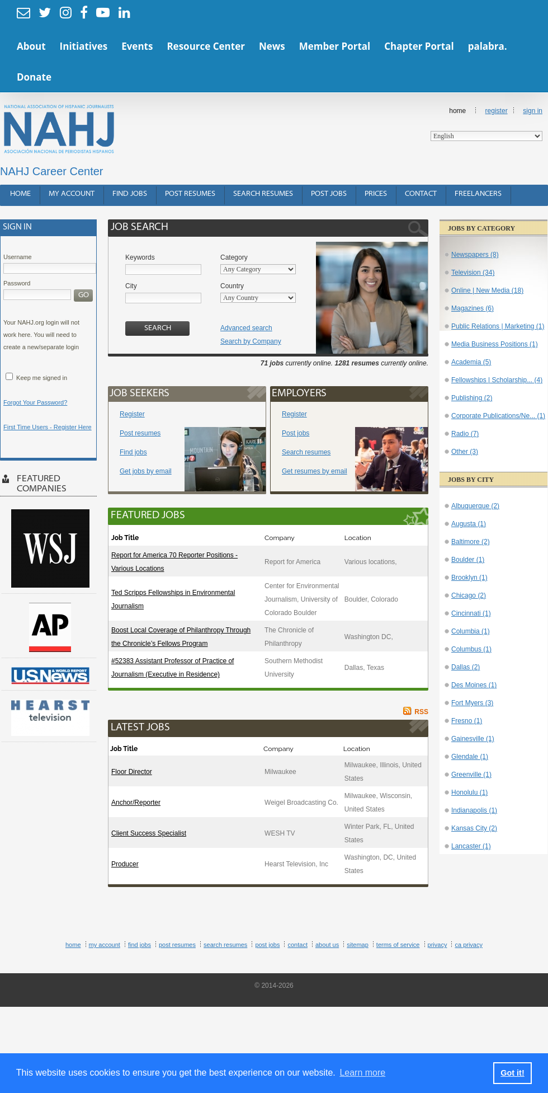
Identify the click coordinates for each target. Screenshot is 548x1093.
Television (472, 272)
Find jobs (133, 452)
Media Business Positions (494, 344)
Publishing (471, 398)
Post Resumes (190, 194)
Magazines (472, 308)
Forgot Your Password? (35, 402)
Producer (125, 864)
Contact (421, 194)
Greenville (471, 774)
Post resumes (140, 433)
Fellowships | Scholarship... (496, 380)
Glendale (469, 757)
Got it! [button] (512, 1072)
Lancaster (471, 846)
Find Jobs (129, 194)
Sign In (532, 111)
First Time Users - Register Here (47, 427)
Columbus (471, 649)
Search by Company (250, 341)
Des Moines (474, 685)
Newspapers (475, 255)
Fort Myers (472, 703)
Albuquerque (475, 506)
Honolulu (469, 792)
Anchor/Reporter (135, 802)
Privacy (437, 944)
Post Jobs (329, 194)
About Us (327, 944)
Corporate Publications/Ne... (498, 416)
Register (496, 111)
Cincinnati (471, 613)
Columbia (470, 631)
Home (486, 124)
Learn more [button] (362, 1072)
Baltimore (470, 542)
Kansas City (474, 828)
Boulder (467, 560)
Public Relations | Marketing (498, 326)
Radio (465, 434)
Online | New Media (487, 290)
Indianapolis (474, 810)
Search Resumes (263, 194)
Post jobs (295, 433)
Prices (376, 194)
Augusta (468, 524)
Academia (471, 362)
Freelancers (478, 194)
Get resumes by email (314, 471)
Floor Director (131, 772)
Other (464, 452)
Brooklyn (469, 577)
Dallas (465, 667)
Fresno (466, 721)
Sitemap (358, 944)
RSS (421, 712)
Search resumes (306, 452)
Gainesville (472, 739)
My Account (72, 194)
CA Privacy (469, 944)
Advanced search (246, 328)
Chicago (468, 595)
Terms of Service (398, 944)
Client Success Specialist (148, 833)
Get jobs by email (146, 471)
